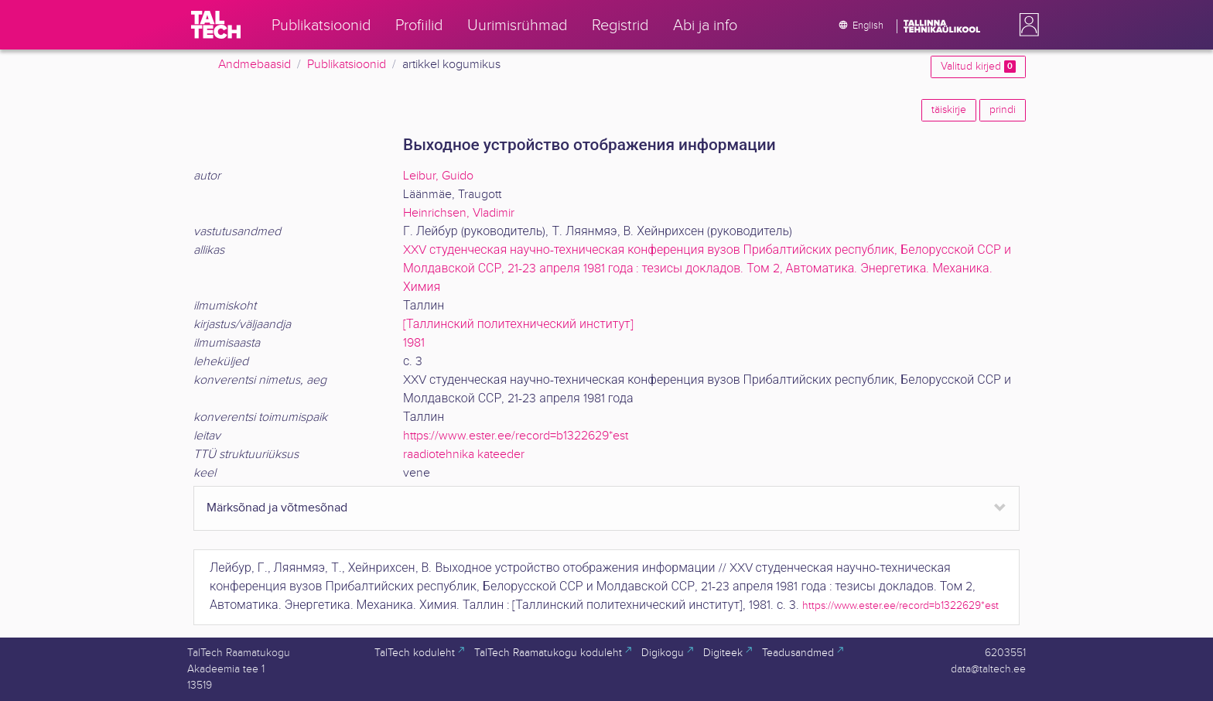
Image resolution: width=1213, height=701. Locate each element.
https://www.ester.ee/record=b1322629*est (515, 436)
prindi (1002, 110)
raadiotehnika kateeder (463, 454)
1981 (414, 343)
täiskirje (948, 110)
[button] (1026, 25)
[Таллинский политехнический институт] (518, 324)
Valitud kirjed (978, 66)
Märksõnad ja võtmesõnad (277, 508)
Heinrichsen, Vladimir (458, 213)
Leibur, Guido (438, 176)
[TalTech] (216, 24)
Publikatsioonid (346, 64)
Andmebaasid (254, 64)
